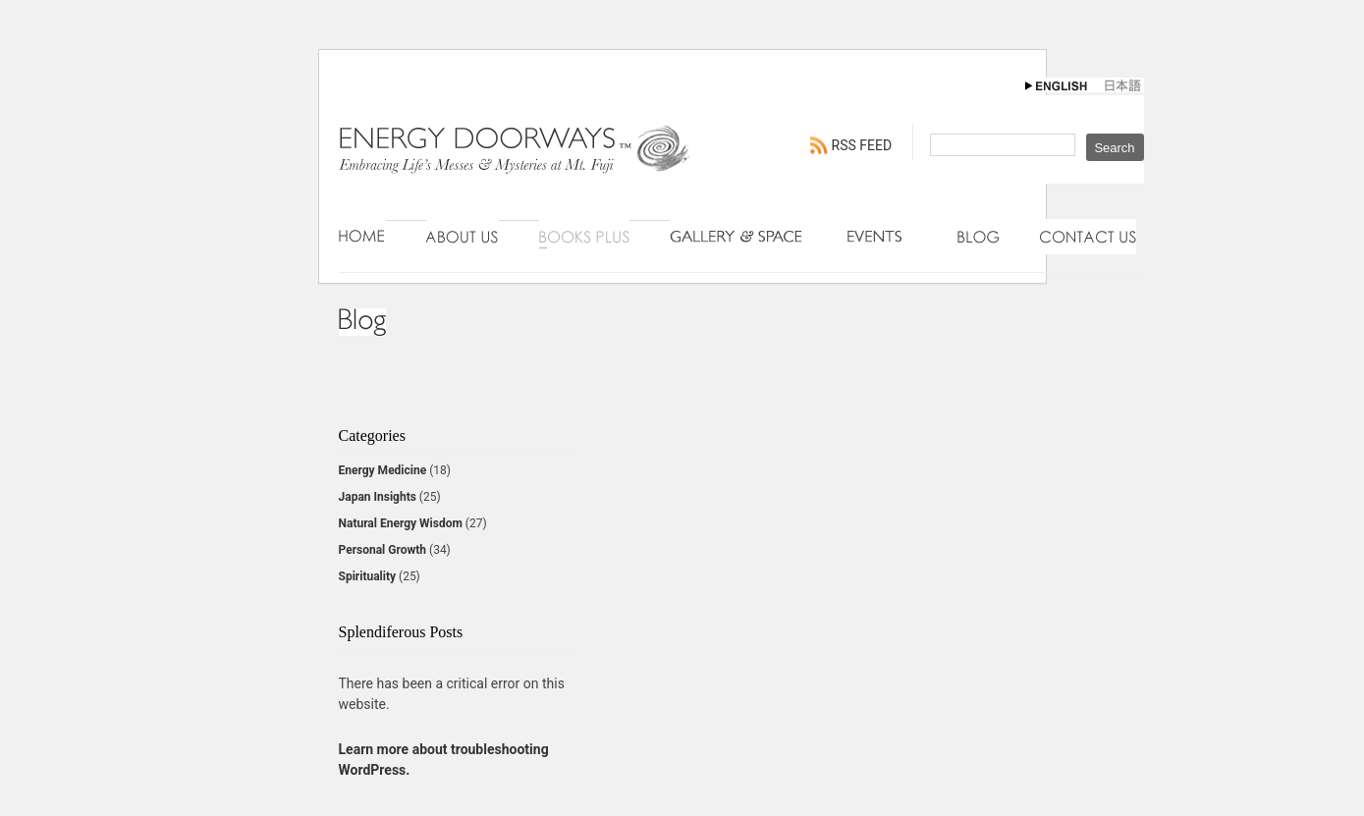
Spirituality (368, 576)
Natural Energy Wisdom (401, 523)
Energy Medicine (383, 470)
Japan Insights (377, 497)
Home (362, 236)
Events (882, 236)
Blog (978, 236)
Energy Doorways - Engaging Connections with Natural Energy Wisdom (515, 169)
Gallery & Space (738, 236)
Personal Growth (383, 550)
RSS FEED (862, 145)
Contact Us (1088, 236)
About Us (462, 236)
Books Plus (584, 236)
